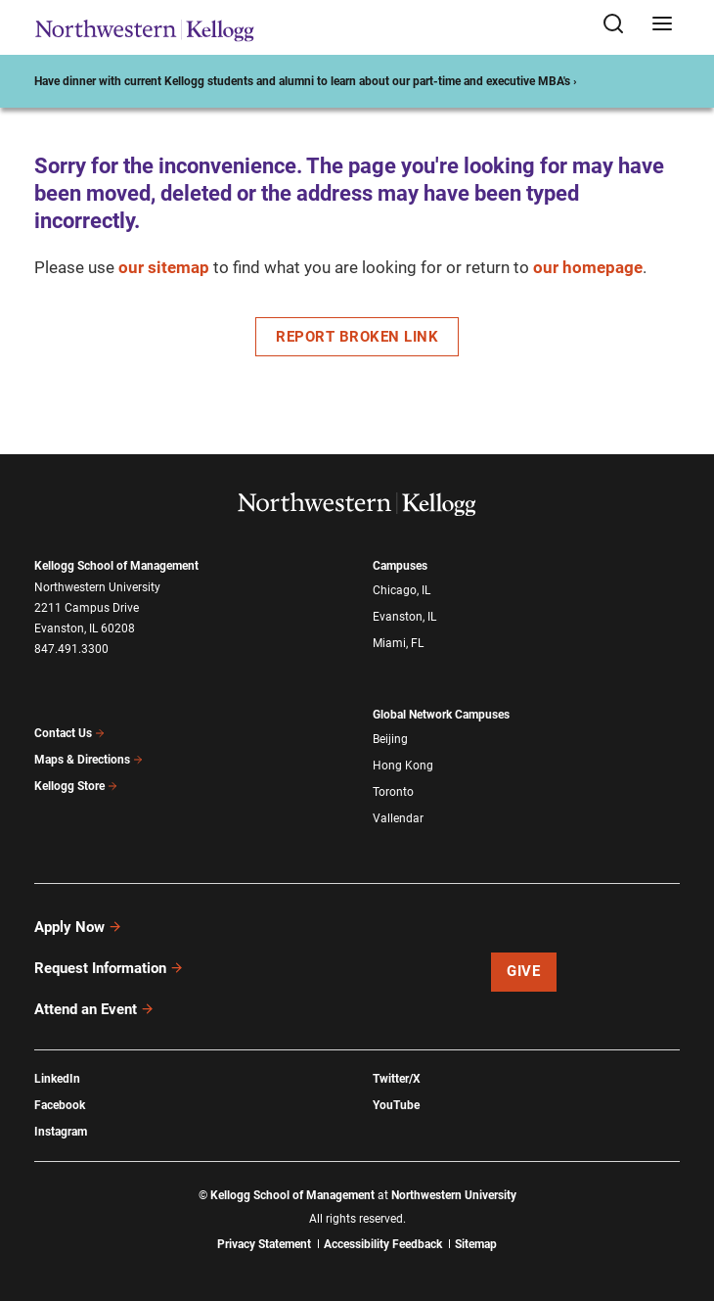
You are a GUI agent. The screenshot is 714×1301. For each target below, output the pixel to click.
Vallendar (398, 818)
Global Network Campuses (441, 714)
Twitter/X (397, 1079)
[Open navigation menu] (662, 25)
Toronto (393, 792)
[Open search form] (620, 25)
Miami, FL (398, 643)
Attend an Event (94, 1009)
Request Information (109, 968)
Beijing (390, 739)
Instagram (60, 1131)
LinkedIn (57, 1079)
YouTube (396, 1105)
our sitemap (163, 267)
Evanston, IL (404, 617)
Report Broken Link (357, 337)
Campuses (400, 566)
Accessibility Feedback (383, 1244)
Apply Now (78, 927)
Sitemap (476, 1244)
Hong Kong (403, 765)
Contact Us (70, 733)
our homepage (588, 267)
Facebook (59, 1105)
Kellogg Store (76, 786)
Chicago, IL (401, 590)
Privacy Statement (264, 1244)
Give (523, 971)
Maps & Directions (89, 760)
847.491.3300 (71, 649)
